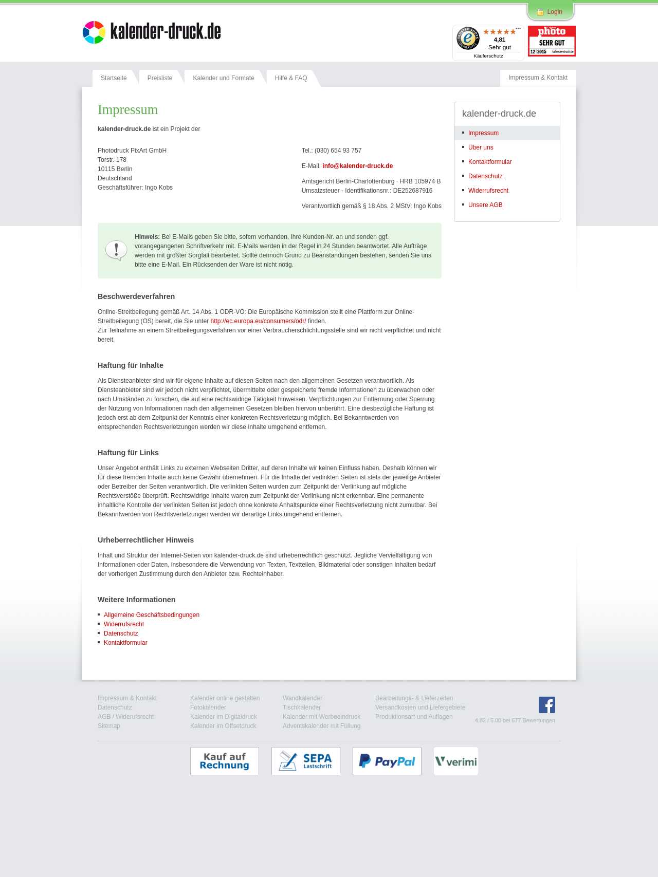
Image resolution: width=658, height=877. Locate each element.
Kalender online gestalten (225, 698)
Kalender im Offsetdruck (223, 726)
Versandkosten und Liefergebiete (420, 707)
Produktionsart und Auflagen (414, 716)
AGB (104, 716)
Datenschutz (121, 633)
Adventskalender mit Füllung (321, 726)
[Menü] (518, 31)
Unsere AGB (485, 205)
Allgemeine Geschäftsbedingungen (151, 615)
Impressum (483, 133)
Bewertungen (538, 720)
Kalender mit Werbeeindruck (321, 716)
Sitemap (109, 726)
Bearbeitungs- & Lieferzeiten (414, 698)
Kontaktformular (126, 642)
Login (554, 11)
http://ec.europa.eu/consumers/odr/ (258, 321)
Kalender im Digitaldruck (223, 716)
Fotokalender (208, 707)
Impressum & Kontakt (127, 698)
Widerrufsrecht (124, 624)
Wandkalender (302, 698)
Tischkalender (302, 707)
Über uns (481, 147)
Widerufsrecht (135, 716)
